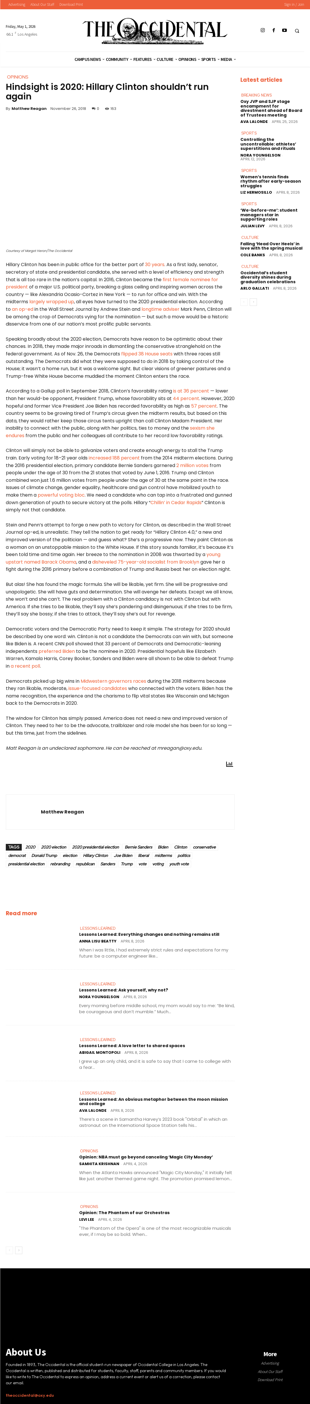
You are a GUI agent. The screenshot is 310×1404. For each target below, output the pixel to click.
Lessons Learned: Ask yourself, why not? (123, 990)
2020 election (53, 847)
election (70, 855)
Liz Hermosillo (256, 192)
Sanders (107, 864)
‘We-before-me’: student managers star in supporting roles (269, 214)
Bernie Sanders (138, 847)
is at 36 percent (191, 391)
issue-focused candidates (97, 688)
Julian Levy (252, 225)
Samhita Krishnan (99, 1164)
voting (158, 864)
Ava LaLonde (92, 1110)
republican (85, 864)
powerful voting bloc (61, 495)
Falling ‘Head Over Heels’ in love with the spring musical (271, 245)
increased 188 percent (114, 458)
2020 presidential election (95, 847)
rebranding (60, 864)
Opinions (89, 1151)
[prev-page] (9, 1250)
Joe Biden (123, 855)
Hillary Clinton (95, 855)
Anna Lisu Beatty (98, 941)
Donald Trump (44, 855)
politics (183, 855)
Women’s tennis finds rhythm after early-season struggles (270, 180)
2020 (30, 847)
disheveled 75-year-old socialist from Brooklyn (145, 562)
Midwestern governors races (112, 681)
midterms (163, 855)
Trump (127, 864)
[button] (297, 30)
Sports (249, 133)
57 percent (204, 406)
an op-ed (22, 309)
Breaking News (256, 95)
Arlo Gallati (254, 287)
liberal (143, 855)
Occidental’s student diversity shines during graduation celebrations (268, 276)
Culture (250, 237)
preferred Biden (57, 651)
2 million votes (192, 465)
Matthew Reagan (29, 108)
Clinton (180, 847)
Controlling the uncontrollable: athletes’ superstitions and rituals (268, 143)
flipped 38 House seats (147, 353)
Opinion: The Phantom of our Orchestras (124, 1213)
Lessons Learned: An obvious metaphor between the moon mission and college (153, 1101)
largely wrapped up (51, 301)
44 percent (185, 398)
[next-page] (18, 1250)
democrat (17, 855)
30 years (154, 264)
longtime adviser (160, 309)
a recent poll (25, 666)
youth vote (179, 864)
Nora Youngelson (99, 997)
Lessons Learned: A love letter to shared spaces (132, 1046)
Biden (163, 847)
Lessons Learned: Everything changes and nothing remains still (149, 935)
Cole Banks (252, 254)
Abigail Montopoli (99, 1052)
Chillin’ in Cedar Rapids (176, 502)
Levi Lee (86, 1219)
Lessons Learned (98, 928)
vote (142, 864)
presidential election (26, 864)
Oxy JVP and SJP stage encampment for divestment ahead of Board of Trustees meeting (271, 108)
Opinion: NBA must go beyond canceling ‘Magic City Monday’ (146, 1157)
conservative (204, 847)
